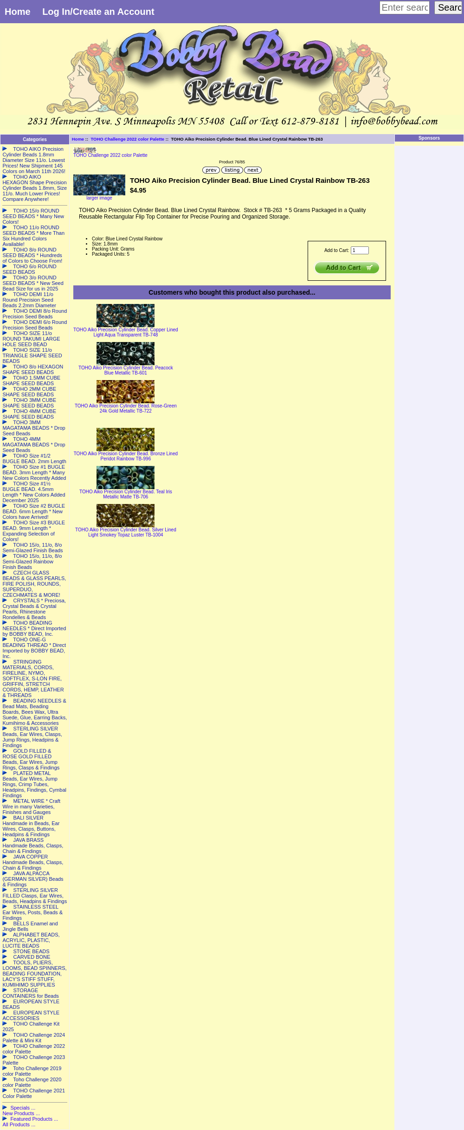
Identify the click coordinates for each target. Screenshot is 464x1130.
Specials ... (22, 1108)
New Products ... (21, 1113)
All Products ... (18, 1124)
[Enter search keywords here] (405, 7)
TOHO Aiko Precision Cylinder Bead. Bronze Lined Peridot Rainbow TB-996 (126, 456)
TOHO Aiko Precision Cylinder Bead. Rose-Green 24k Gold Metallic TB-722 (126, 408)
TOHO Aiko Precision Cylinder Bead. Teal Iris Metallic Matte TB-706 (125, 494)
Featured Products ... (34, 1119)
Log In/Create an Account (98, 11)
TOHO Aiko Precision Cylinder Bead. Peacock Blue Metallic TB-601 (125, 370)
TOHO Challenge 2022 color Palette (127, 139)
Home (18, 11)
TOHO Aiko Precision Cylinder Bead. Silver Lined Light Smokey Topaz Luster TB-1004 (125, 532)
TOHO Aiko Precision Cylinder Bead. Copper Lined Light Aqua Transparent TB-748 (125, 332)
